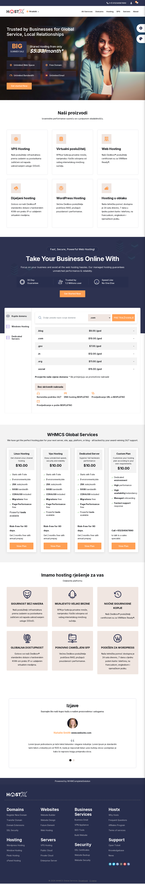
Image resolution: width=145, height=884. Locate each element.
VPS (118, 11)
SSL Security (12, 830)
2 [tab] (73, 761)
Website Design (48, 820)
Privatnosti (83, 881)
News (111, 856)
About (135, 11)
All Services (87, 11)
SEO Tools (79, 830)
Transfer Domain (14, 820)
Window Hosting (14, 850)
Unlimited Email (54, 75)
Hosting (110, 11)
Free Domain (53, 65)
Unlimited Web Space (22, 65)
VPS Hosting (46, 845)
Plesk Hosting (13, 856)
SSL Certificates (82, 850)
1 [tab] (70, 761)
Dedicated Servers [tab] (14, 337)
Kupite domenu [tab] (16, 316)
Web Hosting (47, 830)
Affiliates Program (117, 825)
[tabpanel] (72, 736)
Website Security (82, 860)
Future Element (48, 825)
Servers (126, 11)
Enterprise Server (49, 861)
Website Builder (48, 815)
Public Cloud (46, 850)
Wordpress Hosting (16, 845)
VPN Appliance (82, 825)
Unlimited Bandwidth (21, 75)
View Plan (21, 546)
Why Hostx (114, 815)
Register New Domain (17, 815)
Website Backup (82, 855)
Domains (99, 11)
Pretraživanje (124, 317)
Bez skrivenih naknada (50, 386)
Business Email (81, 820)
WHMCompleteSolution (78, 781)
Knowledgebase (116, 850)
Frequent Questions (118, 820)
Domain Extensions (15, 825)
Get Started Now (72, 294)
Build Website (81, 835)
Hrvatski (32, 11)
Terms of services (117, 830)
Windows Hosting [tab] (17, 326)
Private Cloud (47, 856)
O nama (92, 881)
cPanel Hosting (14, 861)
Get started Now (19, 86)
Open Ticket (114, 845)
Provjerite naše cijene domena (51, 377)
